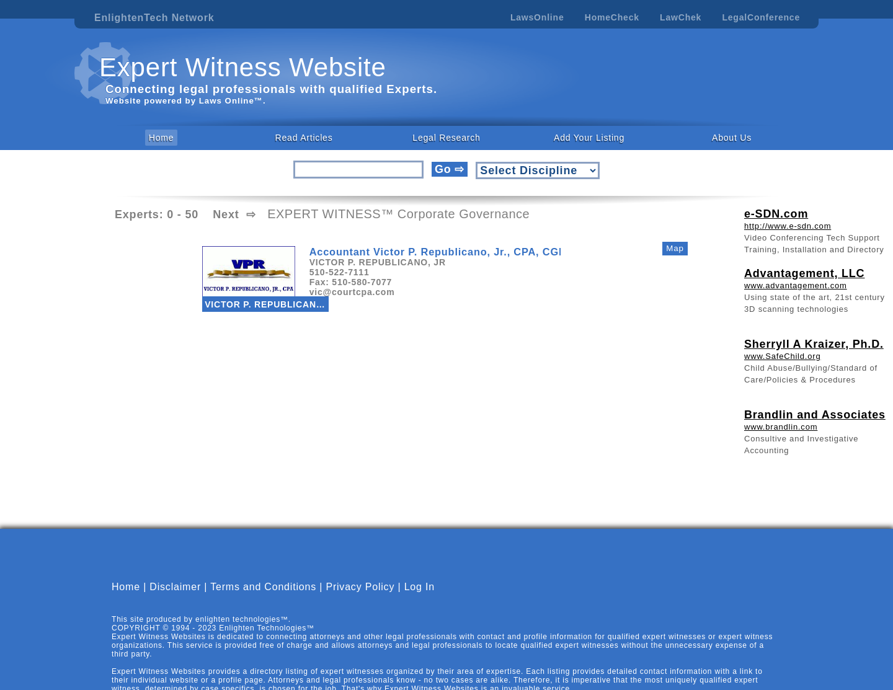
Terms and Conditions (263, 587)
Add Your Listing (589, 138)
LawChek (680, 17)
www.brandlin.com (780, 426)
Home (161, 138)
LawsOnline (537, 17)
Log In (419, 587)
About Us (732, 138)
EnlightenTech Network (154, 17)
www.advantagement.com (795, 285)
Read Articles (304, 138)
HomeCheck (612, 17)
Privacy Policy (360, 587)
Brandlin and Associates (815, 415)
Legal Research (446, 138)
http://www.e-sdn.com (787, 226)
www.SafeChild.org (782, 356)
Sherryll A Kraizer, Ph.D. (814, 344)
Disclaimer (175, 587)
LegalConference (761, 17)
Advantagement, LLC (804, 273)
